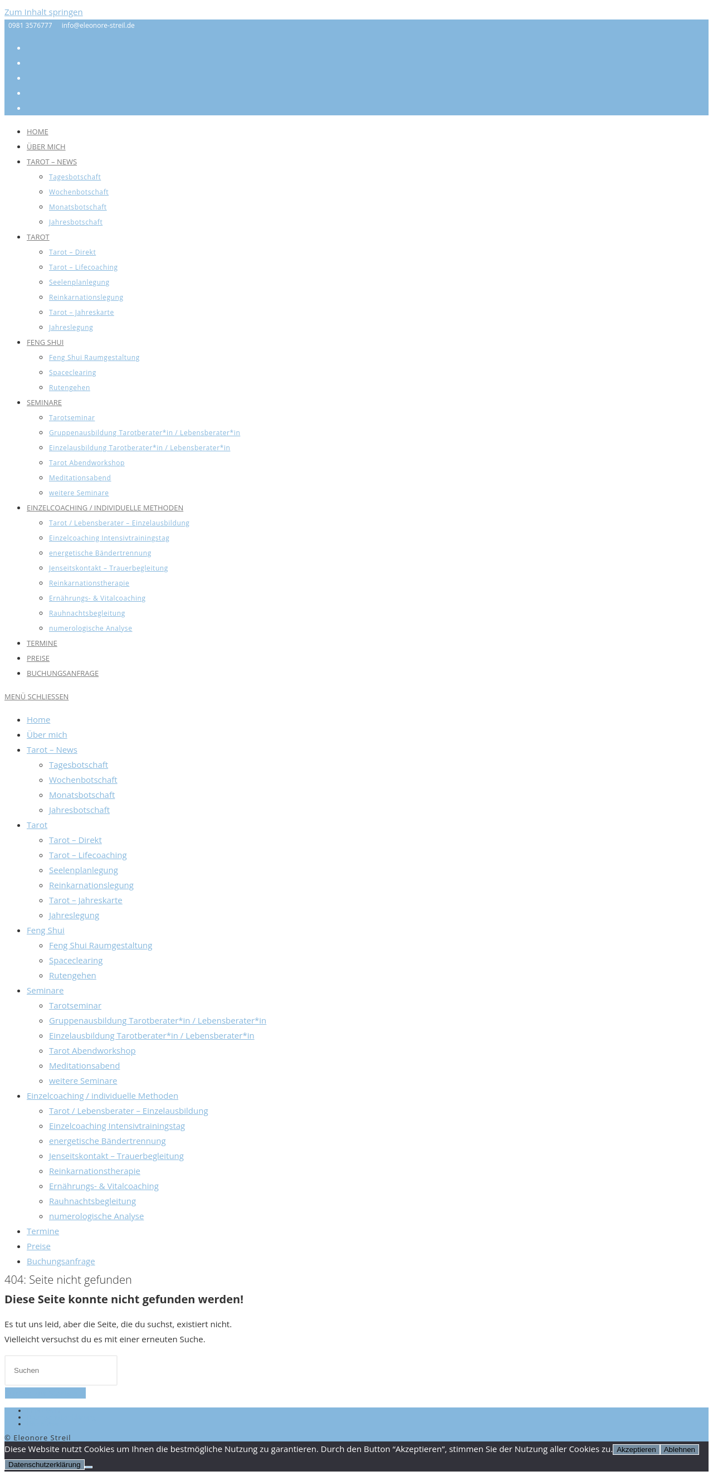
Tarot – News (52, 749)
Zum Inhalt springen (43, 11)
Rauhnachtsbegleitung (92, 1200)
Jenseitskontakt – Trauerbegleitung (116, 1155)
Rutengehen (72, 975)
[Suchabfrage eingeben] (61, 1370)
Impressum (44, 1410)
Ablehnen (679, 1449)
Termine (43, 1230)
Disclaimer (43, 1424)
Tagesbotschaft (78, 764)
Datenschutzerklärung (61, 1417)
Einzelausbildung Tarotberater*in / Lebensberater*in (152, 1035)
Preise (39, 1245)
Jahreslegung (74, 914)
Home (38, 719)
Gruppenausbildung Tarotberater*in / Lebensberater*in (157, 1020)
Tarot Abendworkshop (92, 1050)
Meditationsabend (84, 1065)
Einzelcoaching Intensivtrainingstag (117, 1125)
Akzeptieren (636, 1449)
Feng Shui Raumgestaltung (100, 945)
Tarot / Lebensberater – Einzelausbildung (128, 1110)
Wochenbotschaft (83, 779)
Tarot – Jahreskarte (86, 899)
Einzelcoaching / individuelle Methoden (102, 1095)
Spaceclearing (75, 960)
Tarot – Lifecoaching (88, 854)
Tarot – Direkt (75, 839)
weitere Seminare (83, 1080)
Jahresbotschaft (79, 809)
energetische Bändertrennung (107, 1140)
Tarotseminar (75, 1005)
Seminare (45, 990)
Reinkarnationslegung (91, 884)
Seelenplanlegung (83, 869)
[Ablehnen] (88, 1467)
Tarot (37, 824)
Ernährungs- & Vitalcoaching (104, 1185)
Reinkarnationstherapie (94, 1170)
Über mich (47, 734)
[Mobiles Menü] (36, 696)
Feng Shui (46, 930)
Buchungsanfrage (61, 1260)
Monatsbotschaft (82, 794)
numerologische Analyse (96, 1215)
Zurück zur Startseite (45, 1393)
